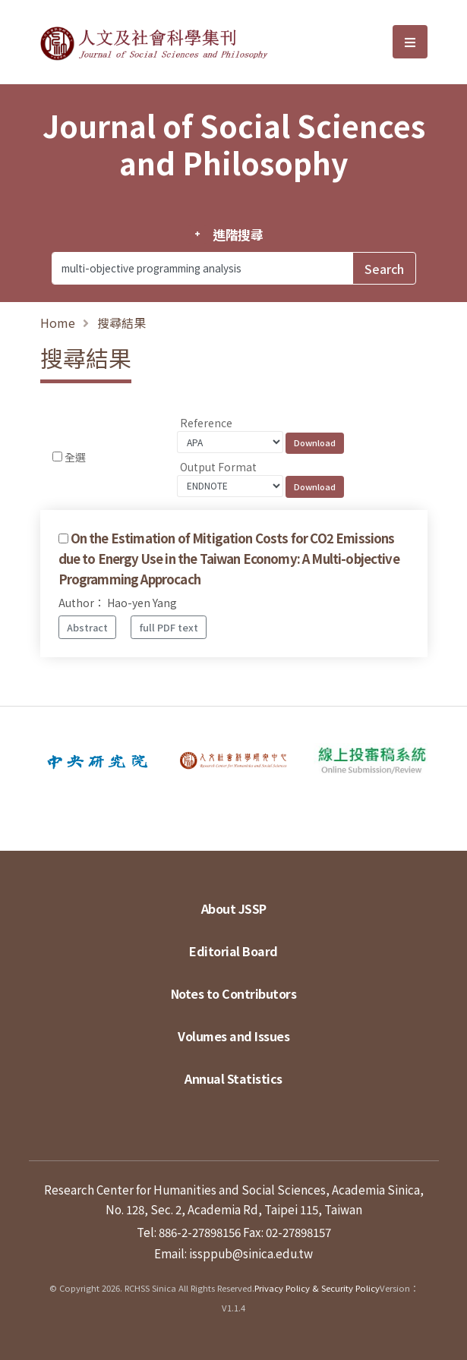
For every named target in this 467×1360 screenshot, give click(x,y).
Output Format (218, 466)
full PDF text (169, 627)
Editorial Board (233, 951)
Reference (206, 422)
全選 (75, 456)
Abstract (87, 627)
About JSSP (234, 908)
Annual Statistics (233, 1078)
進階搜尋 (238, 234)
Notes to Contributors (234, 993)
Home (57, 322)
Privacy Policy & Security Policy (317, 1288)
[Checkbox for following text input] (57, 456)
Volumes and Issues (233, 1036)
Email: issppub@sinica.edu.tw (233, 1253)
